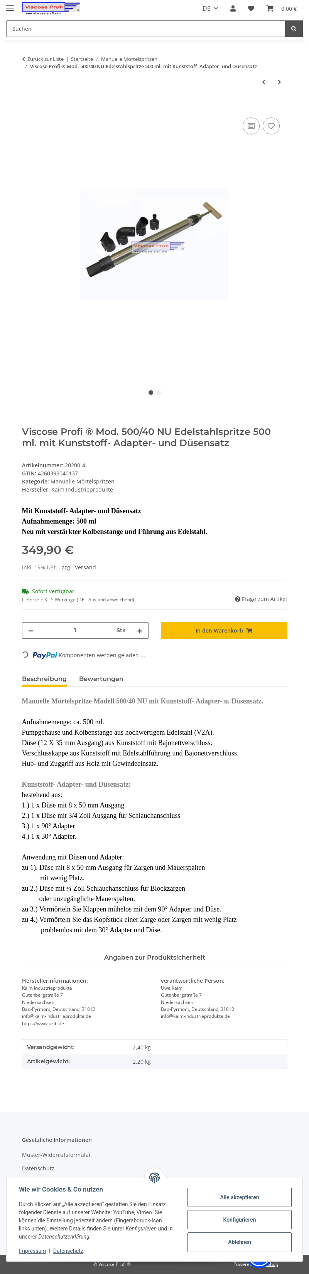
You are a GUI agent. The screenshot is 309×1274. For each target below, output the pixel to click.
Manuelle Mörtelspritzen (83, 481)
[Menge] (75, 630)
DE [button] (207, 8)
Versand (85, 567)
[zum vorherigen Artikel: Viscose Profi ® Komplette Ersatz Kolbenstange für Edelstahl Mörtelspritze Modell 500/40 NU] (264, 82)
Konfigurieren (239, 1220)
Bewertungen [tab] (101, 679)
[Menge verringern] (30, 630)
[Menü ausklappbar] (10, 5)
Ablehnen (239, 1242)
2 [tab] (158, 392)
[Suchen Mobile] (145, 28)
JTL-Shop (269, 1264)
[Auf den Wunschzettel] (271, 125)
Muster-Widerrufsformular (56, 1154)
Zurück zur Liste (45, 58)
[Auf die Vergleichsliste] (251, 125)
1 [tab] (151, 392)
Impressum (32, 1251)
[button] (233, 8)
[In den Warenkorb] (28, 107)
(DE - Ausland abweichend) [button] (105, 599)
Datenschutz (68, 1251)
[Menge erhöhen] (139, 630)
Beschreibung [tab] (44, 679)
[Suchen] (294, 28)
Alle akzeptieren (239, 1197)
